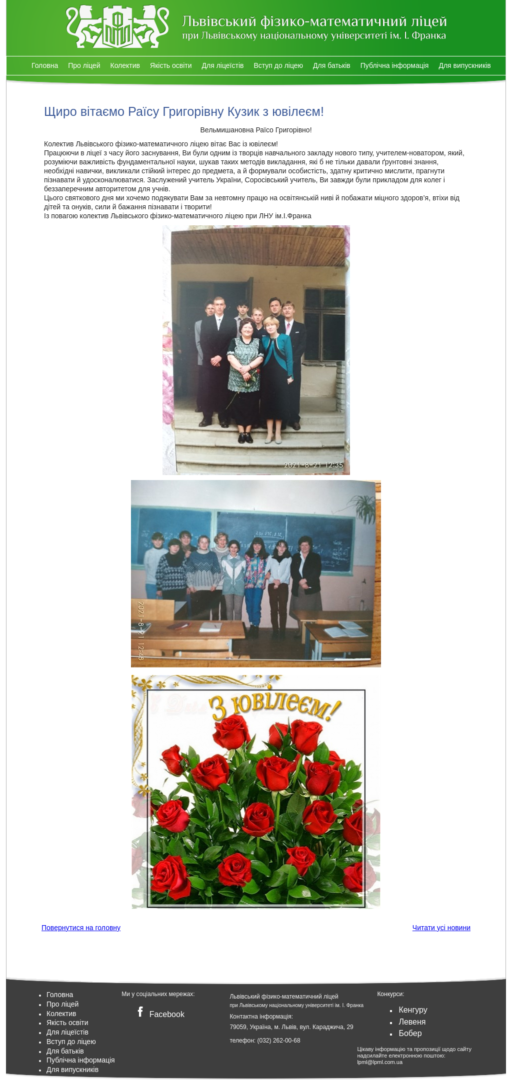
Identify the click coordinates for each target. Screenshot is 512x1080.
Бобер (410, 1033)
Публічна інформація (394, 65)
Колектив (125, 65)
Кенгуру (412, 1010)
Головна (45, 65)
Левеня (412, 1022)
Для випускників (464, 65)
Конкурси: (390, 994)
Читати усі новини (441, 928)
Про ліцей (84, 65)
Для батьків (331, 65)
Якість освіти (171, 65)
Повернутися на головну (81, 928)
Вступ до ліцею (278, 65)
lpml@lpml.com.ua (379, 1062)
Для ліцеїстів (223, 65)
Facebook (158, 1014)
